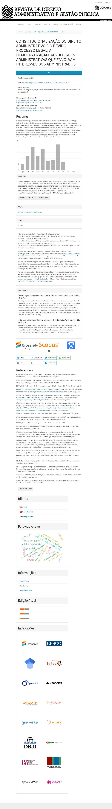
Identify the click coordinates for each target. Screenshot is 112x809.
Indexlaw (21, 24)
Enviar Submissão (26, 489)
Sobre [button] (47, 24)
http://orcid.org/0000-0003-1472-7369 (29, 102)
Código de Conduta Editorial (63, 24)
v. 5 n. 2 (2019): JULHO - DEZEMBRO (46, 32)
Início (20, 32)
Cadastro (98, 2)
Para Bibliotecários (26, 591)
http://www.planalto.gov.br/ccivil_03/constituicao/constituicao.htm (43, 392)
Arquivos (38, 24)
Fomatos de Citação (27, 198)
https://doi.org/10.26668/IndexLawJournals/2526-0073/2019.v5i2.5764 (45, 83)
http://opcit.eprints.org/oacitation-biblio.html (36, 281)
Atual (29, 24)
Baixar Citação (43, 198)
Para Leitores (24, 581)
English (24, 507)
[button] (22, 358)
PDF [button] (49, 72)
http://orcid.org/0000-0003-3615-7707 (29, 110)
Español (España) (28, 512)
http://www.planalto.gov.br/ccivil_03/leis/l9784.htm (35, 400)
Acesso (107, 2)
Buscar (78, 24)
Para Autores (24, 586)
